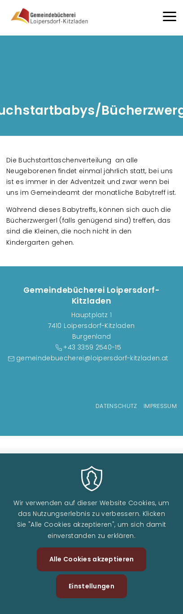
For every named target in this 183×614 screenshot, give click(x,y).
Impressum (160, 406)
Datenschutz (116, 406)
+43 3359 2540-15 (92, 347)
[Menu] (169, 18)
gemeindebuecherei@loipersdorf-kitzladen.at (92, 358)
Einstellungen (91, 586)
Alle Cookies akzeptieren (91, 559)
